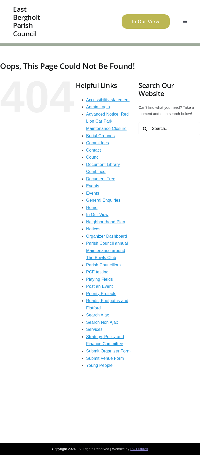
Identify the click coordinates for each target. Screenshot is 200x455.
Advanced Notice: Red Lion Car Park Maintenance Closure (107, 121)
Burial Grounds (100, 136)
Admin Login (98, 107)
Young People (99, 365)
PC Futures (139, 449)
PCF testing (97, 272)
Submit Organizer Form (108, 351)
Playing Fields (99, 279)
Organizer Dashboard (106, 236)
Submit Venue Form (105, 358)
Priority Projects (101, 293)
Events (92, 186)
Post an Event (99, 286)
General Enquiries (103, 200)
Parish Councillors (103, 265)
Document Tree (100, 179)
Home (92, 207)
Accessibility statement (108, 100)
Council (93, 157)
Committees (97, 143)
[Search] (145, 128)
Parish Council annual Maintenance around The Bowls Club (107, 250)
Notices (93, 229)
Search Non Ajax (102, 322)
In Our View (97, 214)
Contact (93, 150)
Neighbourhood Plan (105, 222)
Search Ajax (97, 315)
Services (94, 329)
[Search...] (169, 128)
